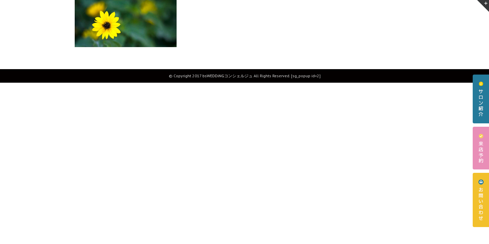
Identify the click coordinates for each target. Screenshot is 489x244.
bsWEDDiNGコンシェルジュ (227, 75)
